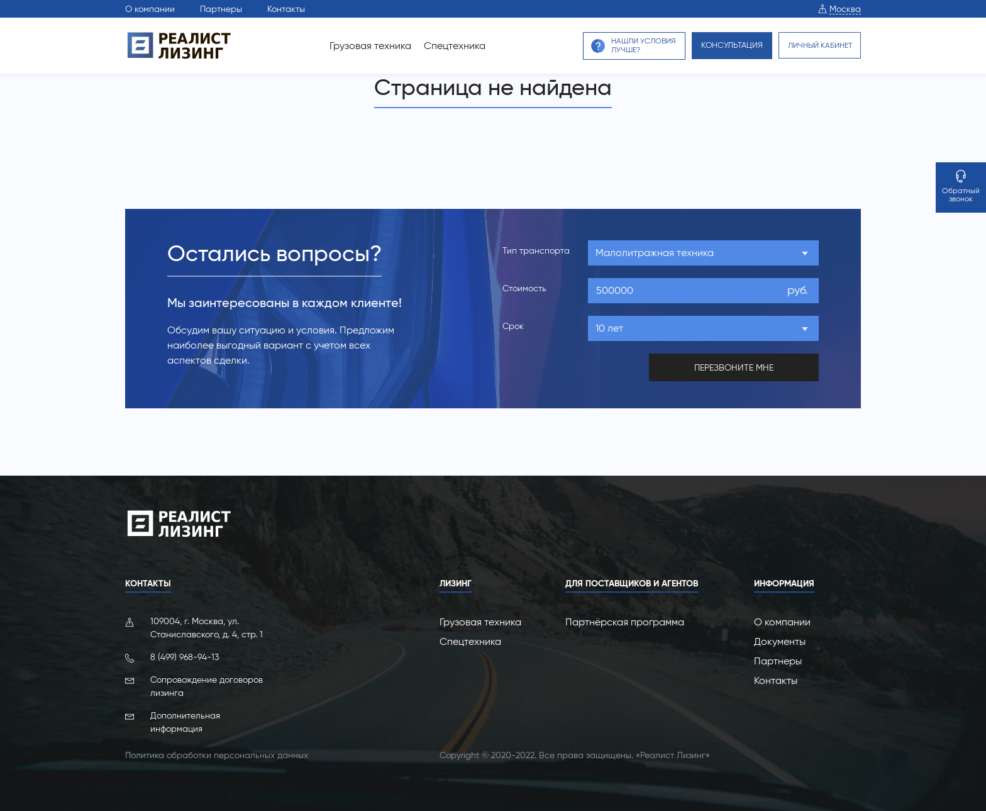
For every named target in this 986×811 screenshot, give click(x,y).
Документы (780, 641)
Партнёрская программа (624, 621)
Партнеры (221, 9)
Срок (513, 326)
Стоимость (524, 288)
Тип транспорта (536, 250)
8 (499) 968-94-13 (184, 656)
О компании (150, 9)
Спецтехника (443, 46)
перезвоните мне (733, 367)
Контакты (286, 9)
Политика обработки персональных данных (216, 754)
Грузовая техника (359, 46)
